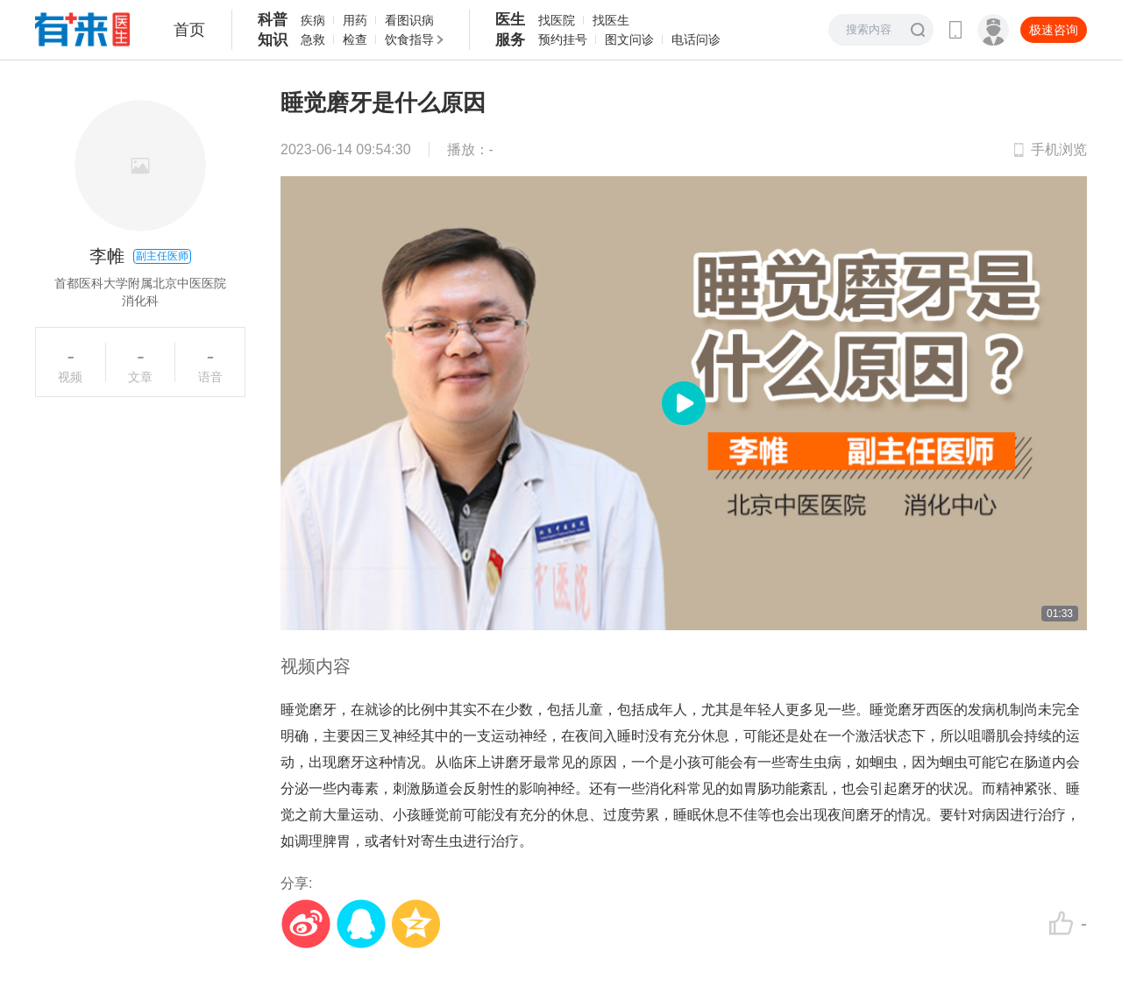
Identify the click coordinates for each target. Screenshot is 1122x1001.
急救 (313, 39)
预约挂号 (562, 39)
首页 (189, 30)
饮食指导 (409, 39)
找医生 (611, 20)
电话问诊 (696, 39)
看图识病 (409, 20)
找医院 (556, 20)
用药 (355, 20)
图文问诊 (629, 39)
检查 (355, 39)
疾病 (313, 20)
